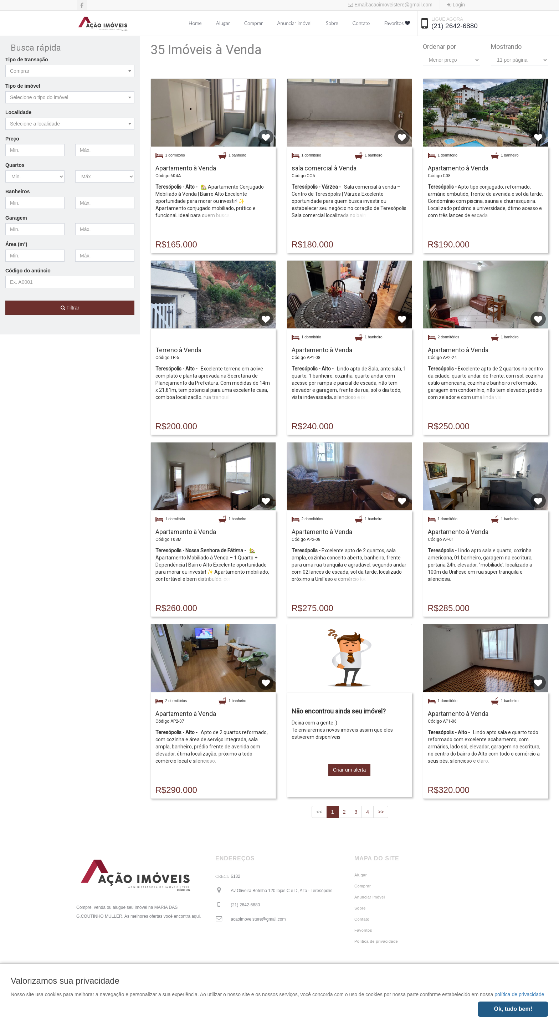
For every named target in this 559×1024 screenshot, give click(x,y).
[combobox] (69, 71)
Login (456, 4)
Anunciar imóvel (294, 23)
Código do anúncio (28, 270)
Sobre (332, 23)
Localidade (18, 112)
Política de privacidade (376, 941)
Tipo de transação (26, 59)
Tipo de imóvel (22, 86)
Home (195, 23)
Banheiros (17, 191)
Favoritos (397, 23)
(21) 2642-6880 (454, 26)
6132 (235, 876)
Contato (361, 23)
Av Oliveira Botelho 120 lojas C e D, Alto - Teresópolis (281, 890)
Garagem (16, 218)
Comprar (253, 23)
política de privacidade (519, 994)
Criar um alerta (349, 770)
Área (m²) (16, 244)
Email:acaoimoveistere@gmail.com (390, 4)
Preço (12, 139)
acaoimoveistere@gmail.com (258, 919)
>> (381, 812)
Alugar (223, 23)
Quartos (15, 165)
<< (319, 812)
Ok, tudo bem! (513, 1009)
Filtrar (70, 308)
